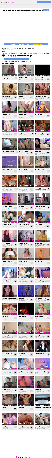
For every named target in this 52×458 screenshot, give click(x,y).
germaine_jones (40, 96)
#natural (12, 59)
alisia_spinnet (39, 335)
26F (31, 281)
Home (16, 5)
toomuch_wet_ (7, 206)
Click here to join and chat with (26, 44)
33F (48, 244)
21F (48, 373)
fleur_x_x (38, 261)
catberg (38, 390)
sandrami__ (39, 151)
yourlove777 (23, 261)
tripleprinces (39, 353)
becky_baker (23, 114)
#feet (22, 59)
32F (15, 354)
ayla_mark (38, 225)
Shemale (26, 5)
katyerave (22, 188)
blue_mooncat (7, 169)
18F (48, 79)
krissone (21, 298)
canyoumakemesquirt (9, 151)
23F (15, 116)
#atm (18, 59)
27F (48, 134)
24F (48, 281)
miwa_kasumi (6, 280)
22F (48, 116)
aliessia (21, 408)
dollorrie (5, 316)
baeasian (5, 372)
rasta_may (22, 390)
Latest (32, 5)
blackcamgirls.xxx (25, 455)
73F (31, 116)
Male (30, 5)
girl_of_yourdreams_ (26, 133)
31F (15, 134)
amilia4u (21, 96)
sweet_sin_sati (24, 243)
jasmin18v (22, 206)
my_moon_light (24, 225)
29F (15, 207)
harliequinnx (6, 225)
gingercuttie (23, 280)
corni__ (5, 408)
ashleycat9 (6, 114)
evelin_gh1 (38, 427)
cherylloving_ (40, 372)
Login (39, 2)
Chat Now (46, 10)
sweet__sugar (40, 188)
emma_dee (22, 427)
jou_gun (21, 372)
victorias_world (41, 298)
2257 (36, 455)
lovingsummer (39, 316)
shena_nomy (39, 78)
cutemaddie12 (23, 78)
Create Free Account (46, 2)
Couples (23, 5)
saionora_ (5, 335)
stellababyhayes (40, 206)
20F (48, 226)
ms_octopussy (7, 353)
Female (19, 5)
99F (31, 207)
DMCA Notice (32, 455)
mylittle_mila (23, 151)
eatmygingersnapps (8, 188)
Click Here (29, 61)
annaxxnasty (6, 96)
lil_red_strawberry (8, 78)
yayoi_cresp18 (7, 261)
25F (15, 171)
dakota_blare (39, 280)
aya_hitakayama (7, 427)
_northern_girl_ (40, 133)
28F (16, 189)
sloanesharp (39, 169)
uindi (4, 133)
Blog (36, 5)
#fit (27, 59)
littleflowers (6, 390)
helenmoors (22, 316)
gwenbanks (6, 243)
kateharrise (23, 353)
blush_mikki (39, 114)
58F (48, 152)
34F (31, 410)
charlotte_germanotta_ (43, 408)
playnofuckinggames (9, 298)
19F (48, 97)
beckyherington (24, 335)
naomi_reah (39, 243)
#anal (6, 59)
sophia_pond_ (23, 169)
